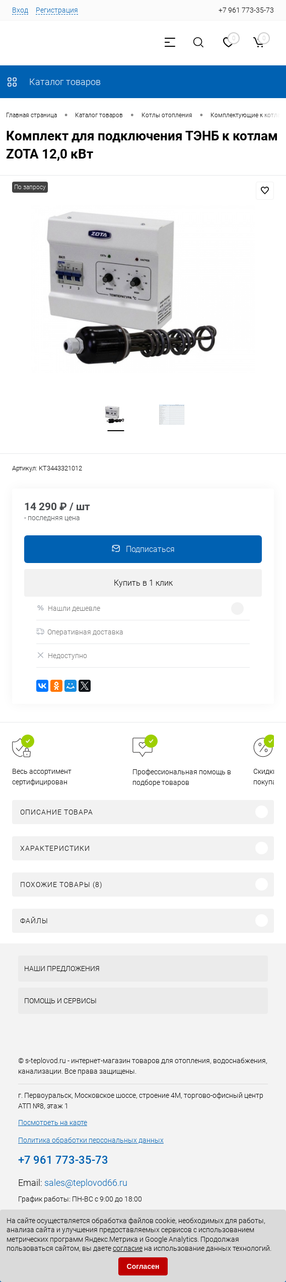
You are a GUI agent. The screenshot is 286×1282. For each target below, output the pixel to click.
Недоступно (61, 656)
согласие (127, 1248)
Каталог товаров (53, 81)
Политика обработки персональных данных (91, 1141)
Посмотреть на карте (52, 1123)
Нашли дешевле (68, 609)
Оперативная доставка (79, 633)
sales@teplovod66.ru (85, 1183)
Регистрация (57, 10)
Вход (20, 10)
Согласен (143, 1266)
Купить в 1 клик (143, 584)
